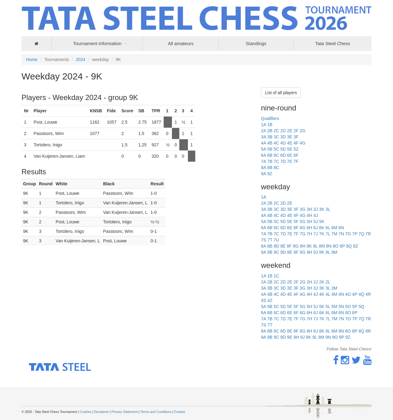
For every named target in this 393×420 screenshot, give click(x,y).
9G (302, 252)
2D (283, 130)
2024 (80, 59)
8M (322, 246)
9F (296, 252)
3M (334, 288)
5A (263, 149)
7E (289, 161)
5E (289, 149)
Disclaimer (101, 412)
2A (263, 130)
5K (321, 221)
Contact (179, 412)
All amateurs (180, 43)
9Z (269, 173)
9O (335, 337)
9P (341, 337)
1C (276, 275)
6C (276, 155)
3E (289, 136)
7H (309, 233)
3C (276, 136)
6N (341, 227)
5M (334, 306)
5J (315, 221)
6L (327, 227)
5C (276, 149)
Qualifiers (270, 118)
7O (348, 233)
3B (269, 136)
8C (276, 167)
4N (341, 294)
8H (302, 246)
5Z (296, 149)
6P (354, 312)
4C (276, 143)
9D (283, 252)
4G (302, 143)
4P (354, 294)
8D (276, 246)
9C (276, 252)
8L (315, 246)
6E (289, 155)
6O (348, 312)
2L (327, 281)
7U (276, 239)
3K (321, 209)
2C (276, 130)
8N (329, 246)
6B (269, 155)
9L (327, 252)
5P (354, 306)
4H (309, 215)
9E (289, 252)
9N (328, 337)
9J (315, 252)
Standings (256, 43)
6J (315, 227)
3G (302, 209)
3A (263, 136)
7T (269, 239)
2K (321, 281)
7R (368, 233)
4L (327, 294)
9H (309, 252)
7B (269, 161)
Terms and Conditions (156, 412)
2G (302, 130)
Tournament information (97, 43)
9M (334, 252)
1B (269, 124)
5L (327, 306)
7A (263, 161)
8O (336, 246)
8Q (349, 246)
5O (348, 306)
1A (263, 124)
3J (315, 209)
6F (296, 155)
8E (283, 246)
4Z (269, 300)
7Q (361, 233)
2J (315, 281)
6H (309, 227)
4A (263, 143)
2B (269, 130)
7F (296, 161)
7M (334, 233)
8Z (355, 246)
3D (283, 136)
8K (309, 246)
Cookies (85, 412)
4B (269, 143)
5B (269, 149)
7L (327, 233)
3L (327, 209)
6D (283, 155)
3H (309, 209)
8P (342, 246)
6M (334, 227)
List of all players (281, 92)
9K (321, 252)
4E (289, 143)
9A (263, 173)
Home (31, 59)
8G (296, 246)
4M (334, 294)
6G (302, 227)
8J (315, 331)
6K (321, 227)
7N (341, 233)
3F (296, 136)
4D (283, 143)
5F (296, 221)
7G (302, 233)
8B (269, 167)
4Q (361, 294)
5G (302, 221)
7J (315, 233)
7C (276, 161)
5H (309, 221)
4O (348, 294)
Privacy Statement (124, 412)
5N (341, 306)
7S (263, 239)
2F (296, 130)
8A (263, 167)
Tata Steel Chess (332, 43)
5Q (361, 306)
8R (368, 331)
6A (263, 155)
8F (289, 246)
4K (321, 294)
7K (321, 233)
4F (296, 143)
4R (368, 294)
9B (269, 252)
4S (263, 300)
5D (283, 149)
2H (309, 281)
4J (315, 215)
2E (289, 130)
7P (354, 233)
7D (283, 161)
